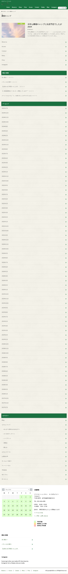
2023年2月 (5, 167)
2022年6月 (5, 199)
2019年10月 (5, 303)
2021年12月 (5, 226)
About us (14, 7)
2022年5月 (5, 203)
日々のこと (5, 479)
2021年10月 (5, 230)
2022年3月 (5, 212)
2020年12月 (5, 239)
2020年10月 (5, 249)
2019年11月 (5, 298)
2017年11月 (5, 403)
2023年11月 (5, 144)
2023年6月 (5, 158)
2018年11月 (5, 348)
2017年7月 (5, 407)
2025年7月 (5, 108)
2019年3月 (5, 330)
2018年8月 (5, 362)
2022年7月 (5, 194)
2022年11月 (5, 176)
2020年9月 (5, 253)
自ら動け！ (8, 77)
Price (25, 7)
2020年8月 (5, 258)
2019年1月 (5, 339)
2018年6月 (5, 371)
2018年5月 (5, 375)
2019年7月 (5, 316)
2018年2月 (5, 389)
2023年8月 (5, 149)
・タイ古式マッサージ (8, 433)
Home (8, 7)
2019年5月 (5, 321)
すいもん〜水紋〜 (7, 461)
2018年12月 (5, 344)
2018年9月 (5, 357)
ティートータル (6, 465)
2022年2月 (5, 217)
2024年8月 (5, 126)
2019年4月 (5, 326)
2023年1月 (5, 171)
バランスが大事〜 (9, 82)
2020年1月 (5, 289)
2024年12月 (5, 113)
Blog (48, 7)
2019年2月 (5, 335)
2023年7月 (5, 153)
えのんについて (6, 424)
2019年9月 (5, 307)
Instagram (54, 7)
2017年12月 (5, 398)
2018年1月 (5, 394)
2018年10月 (5, 353)
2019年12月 (5, 294)
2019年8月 (5, 312)
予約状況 (4, 470)
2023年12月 (5, 140)
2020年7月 (5, 262)
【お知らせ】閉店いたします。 (13, 86)
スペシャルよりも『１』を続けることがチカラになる (19, 95)
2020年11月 (5, 244)
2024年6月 (5, 131)
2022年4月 (5, 208)
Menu (20, 7)
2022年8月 (5, 190)
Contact (37, 7)
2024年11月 (5, 117)
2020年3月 (5, 280)
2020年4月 (5, 276)
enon (55, 570)
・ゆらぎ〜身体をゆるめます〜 (11, 429)
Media (43, 7)
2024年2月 (5, 135)
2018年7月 (5, 366)
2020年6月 (5, 267)
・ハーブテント (6, 438)
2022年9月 (5, 185)
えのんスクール (6, 452)
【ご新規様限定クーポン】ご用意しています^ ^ (18, 91)
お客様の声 (5, 456)
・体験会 (4, 443)
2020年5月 (5, 271)
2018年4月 (5, 380)
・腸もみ (4, 447)
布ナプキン (5, 474)
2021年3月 (5, 235)
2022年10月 (5, 181)
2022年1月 (5, 221)
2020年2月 (5, 285)
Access (30, 7)
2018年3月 (5, 384)
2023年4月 (5, 162)
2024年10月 (5, 122)
